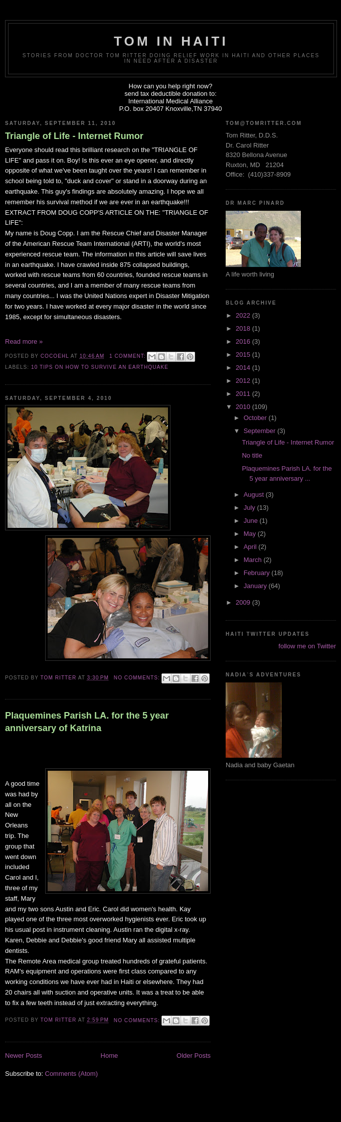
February (258, 573)
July (250, 507)
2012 (244, 380)
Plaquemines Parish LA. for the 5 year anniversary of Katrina (86, 722)
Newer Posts (23, 1055)
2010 (244, 406)
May (251, 533)
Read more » (24, 341)
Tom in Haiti (171, 41)
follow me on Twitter (307, 646)
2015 (244, 354)
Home (109, 1055)
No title (252, 455)
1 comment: (128, 356)
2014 (244, 367)
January (256, 586)
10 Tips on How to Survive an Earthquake (99, 367)
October (256, 418)
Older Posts (194, 1055)
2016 (244, 341)
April (251, 546)
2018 (244, 328)
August (255, 494)
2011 (244, 393)
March (254, 560)
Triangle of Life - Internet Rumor (74, 136)
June (252, 520)
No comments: (138, 677)
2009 (244, 602)
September (260, 431)
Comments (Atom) (71, 1073)
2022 (244, 315)
